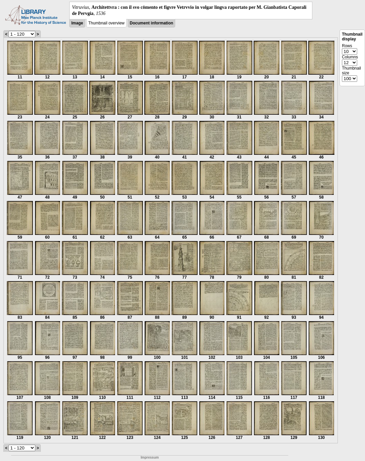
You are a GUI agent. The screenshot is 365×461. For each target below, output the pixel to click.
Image (77, 23)
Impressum (150, 457)
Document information (151, 23)
